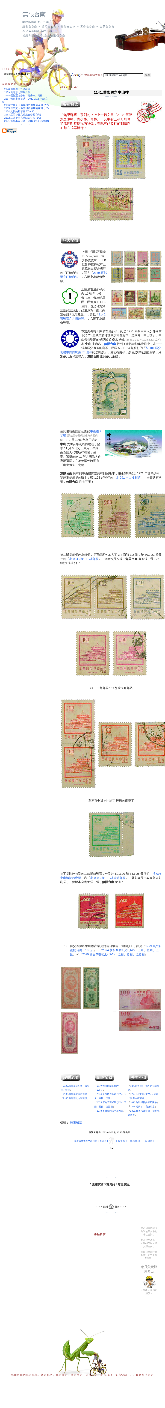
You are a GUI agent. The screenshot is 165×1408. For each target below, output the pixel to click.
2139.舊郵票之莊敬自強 (75, 1094)
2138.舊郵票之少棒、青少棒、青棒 (23, 95)
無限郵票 (76, 1122)
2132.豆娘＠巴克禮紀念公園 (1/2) (22, 117)
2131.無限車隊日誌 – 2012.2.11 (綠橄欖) (26, 121)
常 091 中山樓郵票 (128, 477)
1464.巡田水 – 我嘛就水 (142, 1106)
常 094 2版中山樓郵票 (83, 559)
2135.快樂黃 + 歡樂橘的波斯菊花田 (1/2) (26, 108)
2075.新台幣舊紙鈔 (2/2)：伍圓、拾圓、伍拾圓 (113, 954)
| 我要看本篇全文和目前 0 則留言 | (90, 1141)
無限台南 (34, 14)
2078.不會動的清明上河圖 (110, 1110)
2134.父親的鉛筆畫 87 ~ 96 (19, 111)
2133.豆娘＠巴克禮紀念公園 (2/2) (22, 114)
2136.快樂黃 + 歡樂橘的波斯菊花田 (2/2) (26, 105)
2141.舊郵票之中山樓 (111, 92)
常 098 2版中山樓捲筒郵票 (107, 878)
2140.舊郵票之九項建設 (75, 1098)
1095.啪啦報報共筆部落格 (143, 1102)
